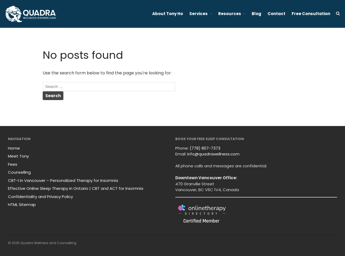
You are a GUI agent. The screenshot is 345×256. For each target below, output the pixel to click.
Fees (12, 164)
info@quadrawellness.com (213, 154)
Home (14, 148)
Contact (276, 13)
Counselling (19, 172)
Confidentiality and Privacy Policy (40, 196)
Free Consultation (311, 13)
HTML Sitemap (22, 204)
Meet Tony (18, 156)
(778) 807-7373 (205, 148)
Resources (229, 13)
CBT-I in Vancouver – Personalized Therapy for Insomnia (63, 180)
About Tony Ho (167, 13)
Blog (256, 13)
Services (198, 13)
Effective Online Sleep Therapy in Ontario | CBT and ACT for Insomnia (75, 188)
